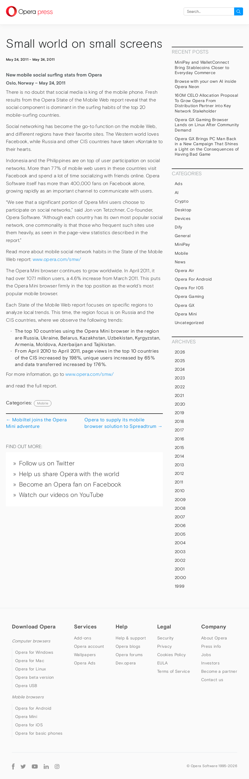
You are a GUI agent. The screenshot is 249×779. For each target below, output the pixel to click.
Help (121, 626)
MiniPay (182, 244)
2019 (179, 412)
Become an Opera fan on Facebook (70, 484)
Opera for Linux (30, 669)
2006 (180, 525)
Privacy (164, 646)
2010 (180, 490)
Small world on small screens (84, 44)
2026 (180, 352)
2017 (179, 430)
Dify (178, 227)
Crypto (181, 201)
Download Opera (34, 626)
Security (165, 638)
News (180, 261)
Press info (211, 646)
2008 (180, 508)
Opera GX (185, 305)
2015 (179, 447)
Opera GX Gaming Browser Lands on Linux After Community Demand (207, 124)
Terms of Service (173, 671)
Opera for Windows (34, 652)
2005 (180, 534)
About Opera (214, 638)
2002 (180, 560)
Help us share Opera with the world (69, 474)
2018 (179, 421)
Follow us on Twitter (47, 463)
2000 (180, 577)
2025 (180, 360)
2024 (180, 369)
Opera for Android (193, 279)
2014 (179, 456)
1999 (180, 586)
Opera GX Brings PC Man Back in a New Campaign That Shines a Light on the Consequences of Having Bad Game (207, 146)
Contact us (212, 679)
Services (85, 626)
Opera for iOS (189, 287)
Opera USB (26, 685)
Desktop (183, 209)
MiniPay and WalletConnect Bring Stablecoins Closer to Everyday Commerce (202, 67)
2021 (179, 395)
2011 (179, 482)
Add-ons (82, 638)
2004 (180, 542)
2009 (180, 499)
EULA (162, 663)
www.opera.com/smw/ (57, 259)
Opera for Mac (29, 660)
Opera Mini (186, 314)
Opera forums (129, 654)
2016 (179, 439)
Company (213, 626)
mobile (42, 403)
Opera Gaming (189, 296)
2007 (180, 516)
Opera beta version (34, 677)
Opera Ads (85, 663)
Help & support (131, 638)
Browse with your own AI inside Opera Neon (206, 84)
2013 (179, 464)
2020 (180, 404)
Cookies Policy (171, 654)
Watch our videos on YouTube (61, 494)
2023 (180, 378)
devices (182, 218)
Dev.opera (126, 663)
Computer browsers (31, 641)
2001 (180, 569)
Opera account (89, 646)
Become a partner (219, 671)
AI (177, 192)
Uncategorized (189, 322)
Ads (178, 183)
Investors (210, 663)
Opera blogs (128, 646)
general (182, 235)
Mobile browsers (28, 696)
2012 (179, 473)
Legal (164, 626)
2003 (180, 551)
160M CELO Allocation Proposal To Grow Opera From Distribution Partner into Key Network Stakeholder (206, 103)
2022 (180, 386)
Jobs (206, 654)
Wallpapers (85, 654)
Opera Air (184, 270)
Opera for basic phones (39, 733)
